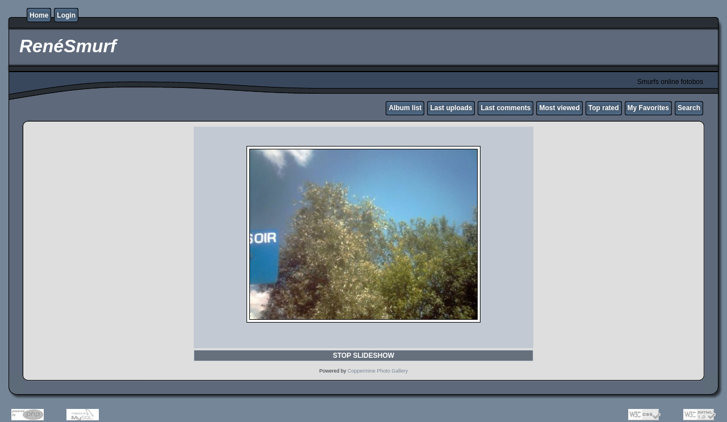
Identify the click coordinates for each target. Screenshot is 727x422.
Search (689, 108)
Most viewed (559, 108)
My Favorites (648, 108)
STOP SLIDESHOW (363, 356)
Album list (404, 108)
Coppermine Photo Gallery (378, 371)
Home (39, 15)
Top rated (603, 108)
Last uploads (451, 108)
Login (66, 15)
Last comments (505, 108)
